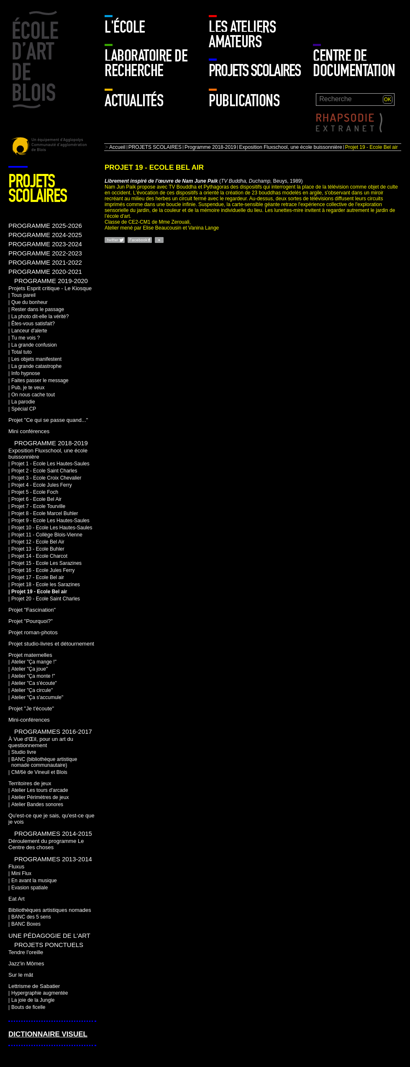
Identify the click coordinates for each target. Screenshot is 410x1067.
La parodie (23, 402)
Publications (244, 101)
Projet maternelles (30, 655)
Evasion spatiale (29, 888)
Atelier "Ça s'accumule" (37, 697)
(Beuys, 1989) (204, 181)
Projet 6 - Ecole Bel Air (36, 499)
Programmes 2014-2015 (53, 833)
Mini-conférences (29, 720)
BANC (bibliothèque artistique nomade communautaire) (44, 762)
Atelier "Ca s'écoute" (34, 683)
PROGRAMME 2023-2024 (45, 244)
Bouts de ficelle (28, 1007)
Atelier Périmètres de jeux (40, 797)
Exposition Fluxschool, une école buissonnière (290, 147)
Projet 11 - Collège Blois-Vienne (46, 535)
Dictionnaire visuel (47, 1034)
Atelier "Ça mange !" (33, 662)
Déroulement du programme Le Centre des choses (46, 844)
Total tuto (21, 352)
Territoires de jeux (29, 783)
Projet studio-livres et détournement (51, 644)
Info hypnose (25, 373)
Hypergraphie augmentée (39, 993)
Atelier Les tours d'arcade (39, 790)
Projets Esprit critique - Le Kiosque (50, 288)
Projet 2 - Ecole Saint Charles (44, 471)
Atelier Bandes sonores (37, 804)
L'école (125, 27)
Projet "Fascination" (32, 610)
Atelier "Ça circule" (32, 690)
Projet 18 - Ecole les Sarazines (45, 584)
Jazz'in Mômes (26, 963)
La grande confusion (34, 345)
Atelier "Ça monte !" (33, 676)
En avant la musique (34, 880)
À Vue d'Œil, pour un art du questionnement (40, 742)
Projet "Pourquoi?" (30, 621)
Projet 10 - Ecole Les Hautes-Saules (51, 528)
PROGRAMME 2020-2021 (45, 271)
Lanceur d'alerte (29, 331)
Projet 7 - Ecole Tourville (38, 506)
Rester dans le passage (37, 309)
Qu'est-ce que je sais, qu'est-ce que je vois (51, 818)
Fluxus (16, 866)
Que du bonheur (29, 302)
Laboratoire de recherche (146, 63)
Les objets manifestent (36, 359)
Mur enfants (376, 23)
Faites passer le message (40, 380)
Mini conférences (28, 431)
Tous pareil (23, 295)
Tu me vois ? (25, 338)
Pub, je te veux (27, 388)
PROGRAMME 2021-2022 (45, 262)
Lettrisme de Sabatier (34, 986)
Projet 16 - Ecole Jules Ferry (42, 570)
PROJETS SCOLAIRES (254, 71)
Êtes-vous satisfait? (33, 324)
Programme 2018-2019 (210, 147)
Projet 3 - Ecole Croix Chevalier (46, 478)
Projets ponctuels (48, 944)
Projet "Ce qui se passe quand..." (48, 420)
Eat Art (16, 899)
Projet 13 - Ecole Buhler (37, 549)
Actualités (134, 101)
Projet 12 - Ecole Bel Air (37, 542)
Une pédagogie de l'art (49, 935)
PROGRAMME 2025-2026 (45, 225)
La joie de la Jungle (32, 1000)
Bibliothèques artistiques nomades (49, 910)
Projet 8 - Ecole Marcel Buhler (44, 513)
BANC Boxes (26, 924)
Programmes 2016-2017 (53, 731)
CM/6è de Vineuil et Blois (39, 772)
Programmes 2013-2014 (53, 859)
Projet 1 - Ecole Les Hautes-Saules (50, 464)
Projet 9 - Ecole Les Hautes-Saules (50, 520)
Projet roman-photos (33, 632)
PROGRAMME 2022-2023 (45, 253)
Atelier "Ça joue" (29, 669)
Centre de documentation (354, 63)
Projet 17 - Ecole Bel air (37, 577)
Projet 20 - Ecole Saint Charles (45, 599)
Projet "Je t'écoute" (31, 708)
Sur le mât (20, 975)
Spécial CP (23, 409)
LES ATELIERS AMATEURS (242, 34)
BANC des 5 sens (31, 917)
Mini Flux (21, 873)
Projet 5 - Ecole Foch (34, 492)
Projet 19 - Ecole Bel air (39, 592)
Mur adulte (332, 23)
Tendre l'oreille (25, 952)
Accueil (117, 147)
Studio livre (23, 752)
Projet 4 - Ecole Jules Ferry (41, 485)
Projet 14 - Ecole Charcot (39, 556)
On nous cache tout (33, 395)
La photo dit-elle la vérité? (40, 316)
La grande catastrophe (36, 366)
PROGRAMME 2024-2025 (45, 234)
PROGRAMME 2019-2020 (51, 280)
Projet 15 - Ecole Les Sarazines (46, 563)
